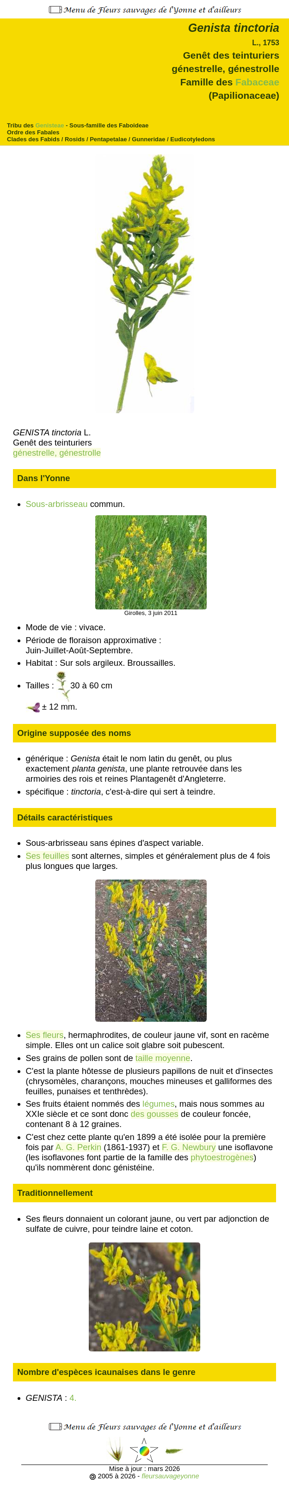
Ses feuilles (47, 856)
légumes (158, 1104)
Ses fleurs (45, 1035)
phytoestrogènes (222, 1157)
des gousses (154, 1114)
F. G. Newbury (189, 1147)
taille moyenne (163, 1058)
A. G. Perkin (78, 1147)
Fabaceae (257, 82)
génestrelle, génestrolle (57, 453)
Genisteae (49, 125)
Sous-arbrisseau (57, 504)
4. (74, 1398)
